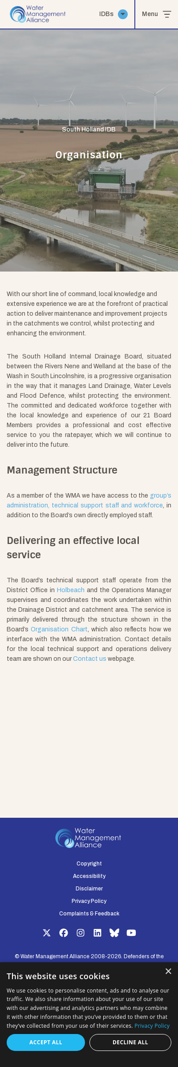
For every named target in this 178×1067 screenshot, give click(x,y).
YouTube (131, 932)
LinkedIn (97, 932)
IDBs (113, 14)
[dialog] (89, 1014)
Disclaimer (89, 889)
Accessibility (89, 876)
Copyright (89, 864)
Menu (156, 14)
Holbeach (71, 590)
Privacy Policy (89, 901)
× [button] (168, 971)
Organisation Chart (59, 629)
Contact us (89, 658)
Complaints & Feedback (89, 913)
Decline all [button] (130, 1042)
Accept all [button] (45, 1042)
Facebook (63, 932)
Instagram (80, 932)
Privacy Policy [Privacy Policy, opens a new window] (152, 1026)
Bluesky (114, 932)
